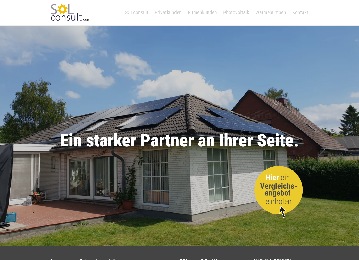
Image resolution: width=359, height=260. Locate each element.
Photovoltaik (236, 12)
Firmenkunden (202, 12)
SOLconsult (137, 12)
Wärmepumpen (271, 12)
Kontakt (300, 12)
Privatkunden (168, 12)
